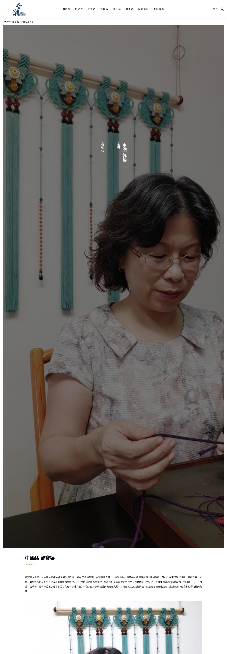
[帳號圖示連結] (215, 9)
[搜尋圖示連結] (222, 9)
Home (7, 21)
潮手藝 (15, 21)
